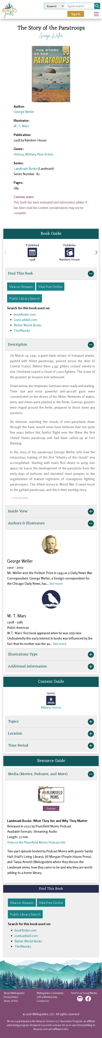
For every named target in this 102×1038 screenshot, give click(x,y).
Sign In (75, 14)
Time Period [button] (51, 746)
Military (30, 154)
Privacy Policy (11, 996)
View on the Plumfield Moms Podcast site (36, 842)
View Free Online (50, 286)
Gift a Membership (47, 996)
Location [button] (51, 734)
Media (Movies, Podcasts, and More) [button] (51, 774)
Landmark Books (25, 168)
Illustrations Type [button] (51, 654)
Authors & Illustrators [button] (51, 523)
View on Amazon (21, 286)
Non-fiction (45, 154)
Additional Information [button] (51, 666)
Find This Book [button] (51, 274)
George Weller (51, 35)
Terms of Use (11, 1000)
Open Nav (98, 11)
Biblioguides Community (50, 992)
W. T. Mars (21, 126)
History (19, 154)
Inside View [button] (51, 511)
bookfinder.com (25, 314)
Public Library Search (24, 298)
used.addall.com (25, 319)
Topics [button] (51, 722)
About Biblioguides (14, 992)
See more (56, 583)
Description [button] (51, 345)
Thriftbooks (22, 330)
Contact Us (43, 1000)
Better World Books (27, 325)
